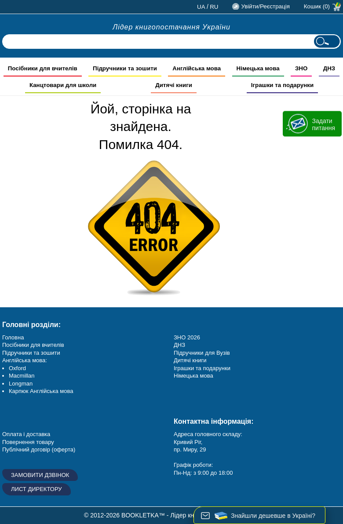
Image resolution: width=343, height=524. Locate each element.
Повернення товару (28, 442)
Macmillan (22, 375)
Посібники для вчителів (33, 345)
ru (214, 7)
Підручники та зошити (31, 352)
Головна (13, 337)
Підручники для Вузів (202, 352)
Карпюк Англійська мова (41, 391)
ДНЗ (179, 345)
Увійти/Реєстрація (265, 6)
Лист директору (36, 489)
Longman (21, 383)
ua (201, 7)
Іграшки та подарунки (202, 368)
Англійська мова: (24, 360)
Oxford (17, 368)
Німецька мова (193, 375)
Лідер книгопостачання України (171, 27)
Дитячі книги (190, 360)
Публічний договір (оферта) (38, 449)
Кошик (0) (317, 6)
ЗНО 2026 (187, 337)
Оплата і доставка (26, 434)
